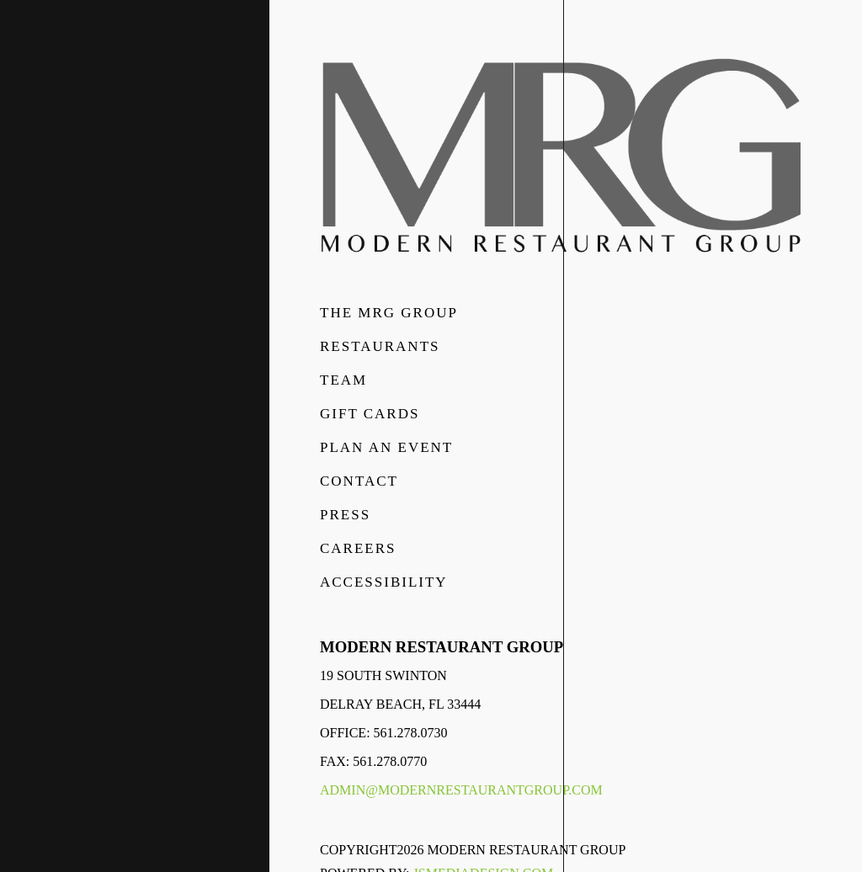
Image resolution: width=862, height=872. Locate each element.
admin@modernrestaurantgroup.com (461, 790)
